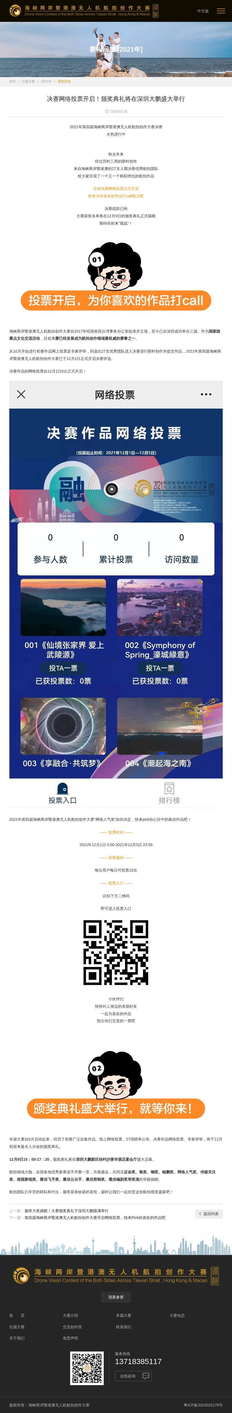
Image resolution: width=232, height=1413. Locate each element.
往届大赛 (28, 81)
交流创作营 (72, 1327)
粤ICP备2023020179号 (203, 1405)
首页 (12, 81)
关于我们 (17, 1338)
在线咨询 (127, 1376)
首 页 (17, 1315)
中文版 (203, 11)
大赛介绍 (70, 1315)
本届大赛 (123, 1315)
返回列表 (208, 1214)
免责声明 (70, 1338)
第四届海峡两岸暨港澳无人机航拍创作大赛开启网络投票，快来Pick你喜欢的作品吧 (95, 1217)
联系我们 (123, 1327)
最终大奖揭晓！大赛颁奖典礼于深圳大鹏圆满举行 (67, 1211)
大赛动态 (177, 1315)
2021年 (46, 81)
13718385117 (138, 1361)
